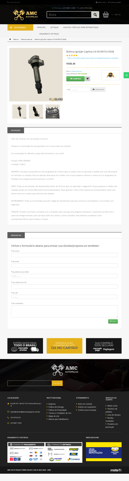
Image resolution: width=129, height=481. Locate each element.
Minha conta (112, 406)
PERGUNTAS (16, 235)
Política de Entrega (56, 407)
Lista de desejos (114, 415)
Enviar (113, 321)
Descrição (15, 130)
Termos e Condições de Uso (59, 413)
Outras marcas (26, 39)
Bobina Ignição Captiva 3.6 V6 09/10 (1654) (50, 39)
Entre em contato (85, 404)
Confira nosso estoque (87, 410)
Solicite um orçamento (87, 407)
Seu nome (15, 251)
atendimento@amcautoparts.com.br (25, 412)
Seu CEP (15, 293)
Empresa (52, 404)
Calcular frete (98, 89)
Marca (15, 39)
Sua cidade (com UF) (19, 282)
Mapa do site (53, 416)
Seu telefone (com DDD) (20, 272)
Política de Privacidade (57, 410)
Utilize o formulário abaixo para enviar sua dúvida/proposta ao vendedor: (93, 58)
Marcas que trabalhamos (58, 419)
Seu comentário (17, 303)
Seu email (15, 261)
